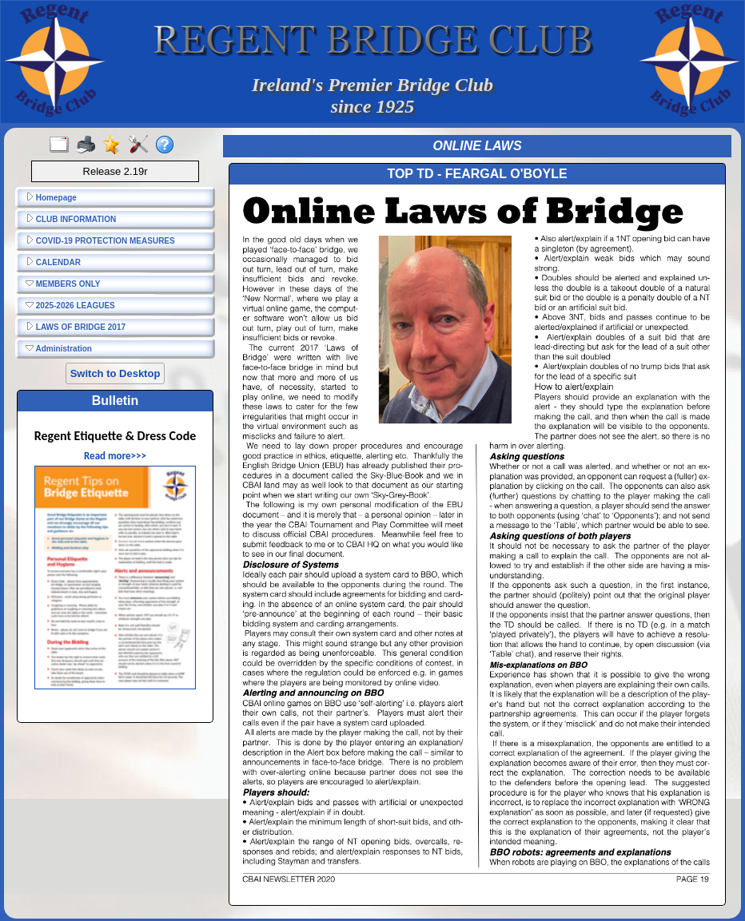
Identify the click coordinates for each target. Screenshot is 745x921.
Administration (59, 348)
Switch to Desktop (115, 373)
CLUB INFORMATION (71, 219)
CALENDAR (53, 262)
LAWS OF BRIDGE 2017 (75, 326)
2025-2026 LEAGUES (70, 305)
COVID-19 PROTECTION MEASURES (100, 240)
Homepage (51, 197)
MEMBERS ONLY (63, 283)
